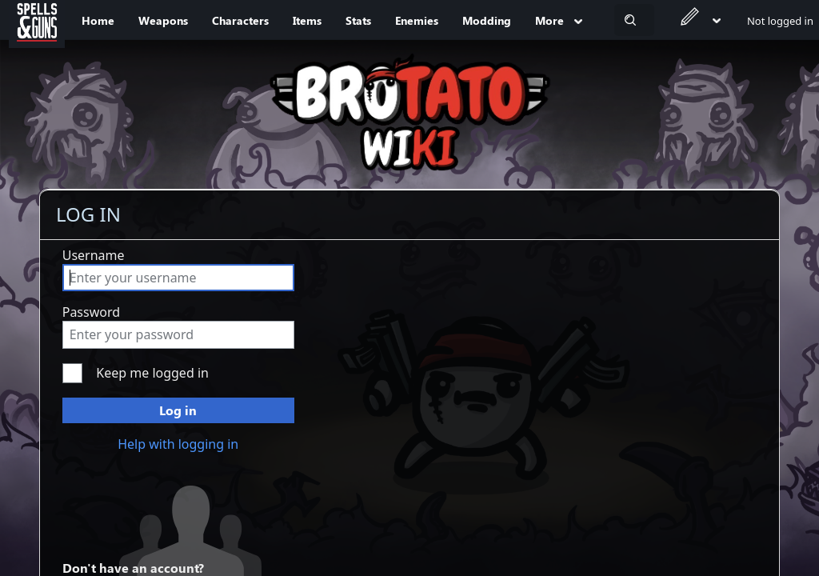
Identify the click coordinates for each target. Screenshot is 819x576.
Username (93, 255)
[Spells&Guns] (37, 20)
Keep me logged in (152, 373)
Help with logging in (178, 444)
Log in (178, 410)
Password (91, 312)
